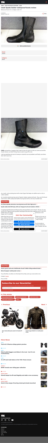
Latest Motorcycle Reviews (11, 5)
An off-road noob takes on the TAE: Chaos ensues (16, 360)
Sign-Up (2, 434)
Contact (2, 430)
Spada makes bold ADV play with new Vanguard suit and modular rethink (20, 207)
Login (2, 433)
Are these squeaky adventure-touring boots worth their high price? (19, 204)
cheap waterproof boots (7, 297)
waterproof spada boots (21, 297)
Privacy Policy (3, 431)
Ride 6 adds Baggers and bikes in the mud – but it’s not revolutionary (18, 352)
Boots (3, 59)
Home (2, 5)
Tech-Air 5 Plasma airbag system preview (13, 344)
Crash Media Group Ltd (6, 422)
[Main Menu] (46, 2)
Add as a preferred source (24, 46)
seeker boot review (34, 297)
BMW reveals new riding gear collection (13, 367)
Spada (3, 53)
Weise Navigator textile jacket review (11, 271)
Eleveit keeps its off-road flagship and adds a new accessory (19, 375)
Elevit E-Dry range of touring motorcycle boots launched (18, 383)
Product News (4, 373)
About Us (2, 428)
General (3, 366)
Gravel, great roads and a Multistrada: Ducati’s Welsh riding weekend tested (21, 268)
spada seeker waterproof (7, 299)
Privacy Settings (4, 432)
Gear (20, 5)
